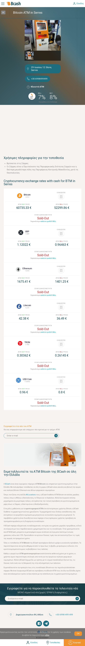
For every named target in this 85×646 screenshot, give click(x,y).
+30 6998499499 (39, 79)
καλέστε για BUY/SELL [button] (48, 221)
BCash (8, 484)
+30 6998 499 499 (64, 614)
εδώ (47, 635)
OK (78, 633)
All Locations (31, 495)
